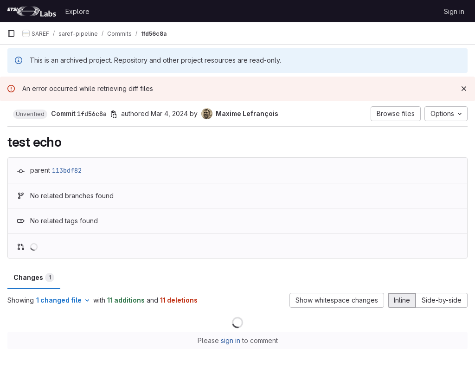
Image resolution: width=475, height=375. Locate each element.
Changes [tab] (33, 277)
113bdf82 (67, 170)
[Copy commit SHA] (113, 114)
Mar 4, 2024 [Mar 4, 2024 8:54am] (169, 113)
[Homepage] (31, 11)
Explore (77, 11)
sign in (230, 340)
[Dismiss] (463, 88)
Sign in (454, 11)
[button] (30, 114)
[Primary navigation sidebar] (11, 33)
